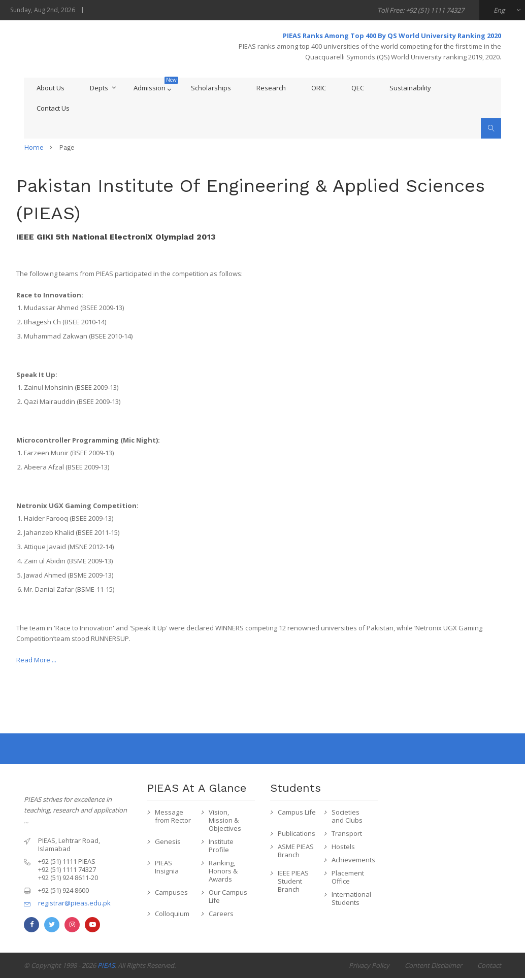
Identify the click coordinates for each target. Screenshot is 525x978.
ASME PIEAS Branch (296, 850)
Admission (150, 87)
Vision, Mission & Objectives (225, 820)
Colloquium (172, 913)
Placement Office (348, 877)
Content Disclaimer (433, 965)
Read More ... (36, 659)
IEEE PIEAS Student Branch (293, 881)
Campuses (171, 892)
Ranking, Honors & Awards (223, 871)
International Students (351, 898)
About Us (50, 87)
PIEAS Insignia (167, 867)
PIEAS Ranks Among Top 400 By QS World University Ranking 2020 (392, 35)
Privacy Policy (369, 965)
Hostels (343, 846)
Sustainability (410, 87)
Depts (99, 87)
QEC (357, 87)
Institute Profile (221, 845)
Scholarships (211, 87)
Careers (221, 913)
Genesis (168, 841)
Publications (296, 833)
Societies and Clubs (347, 816)
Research (271, 87)
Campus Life (297, 812)
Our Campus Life (228, 896)
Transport (347, 833)
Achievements (352, 860)
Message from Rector (173, 816)
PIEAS (106, 965)
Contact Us (53, 108)
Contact (489, 965)
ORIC (318, 87)
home (34, 147)
